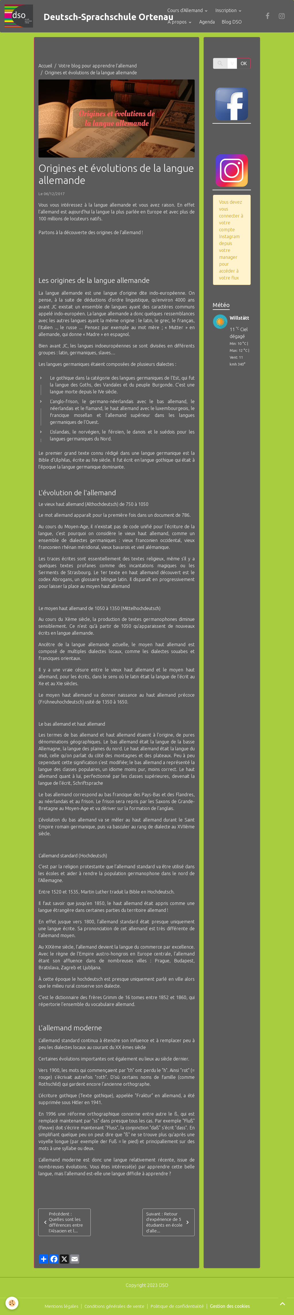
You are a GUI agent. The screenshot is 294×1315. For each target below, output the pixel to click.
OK (244, 64)
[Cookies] (12, 1303)
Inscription (230, 10)
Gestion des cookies (231, 1307)
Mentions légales (59, 1307)
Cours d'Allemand (189, 10)
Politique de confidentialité (177, 1307)
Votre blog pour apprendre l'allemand (98, 66)
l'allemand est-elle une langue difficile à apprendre (116, 1173)
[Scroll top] (282, 1303)
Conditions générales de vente (113, 1307)
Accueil (45, 66)
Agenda (211, 22)
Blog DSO (236, 22)
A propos (182, 22)
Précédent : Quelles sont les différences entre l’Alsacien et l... (63, 1223)
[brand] (83, 16)
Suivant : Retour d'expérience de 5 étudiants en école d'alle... (168, 1223)
